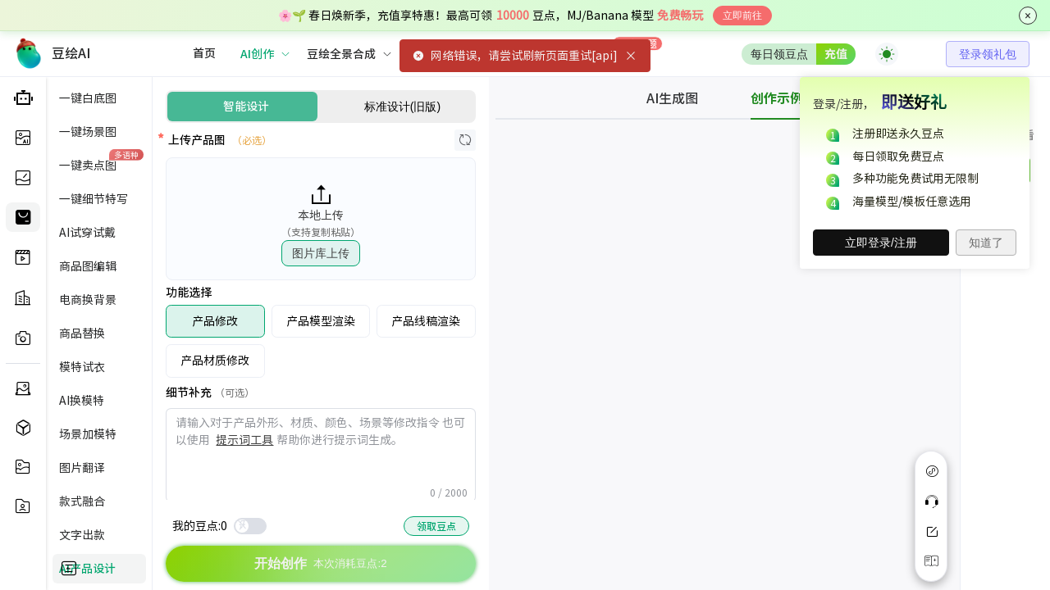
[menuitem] (204, 54)
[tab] (685, 98)
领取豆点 (436, 526)
